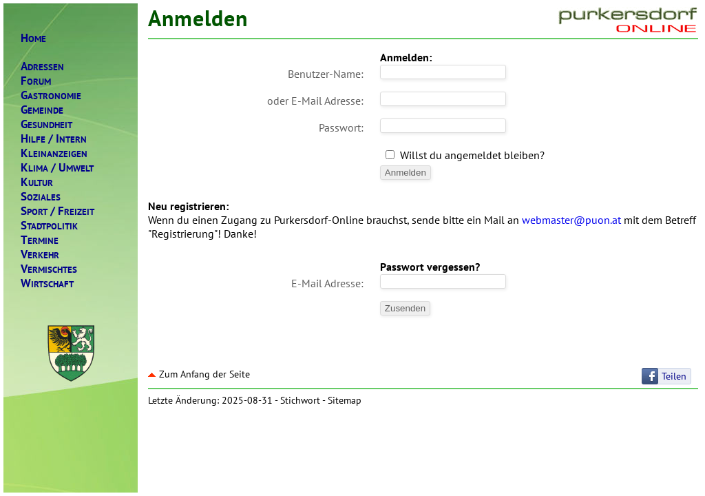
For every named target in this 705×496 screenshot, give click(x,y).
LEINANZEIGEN (54, 153)
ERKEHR (40, 254)
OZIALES (41, 196)
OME (33, 38)
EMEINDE (42, 110)
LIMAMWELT (57, 168)
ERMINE (40, 240)
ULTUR (37, 182)
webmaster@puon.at (571, 220)
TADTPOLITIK (49, 225)
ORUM (36, 81)
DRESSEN (42, 66)
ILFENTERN (54, 139)
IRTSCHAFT (47, 283)
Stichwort (300, 400)
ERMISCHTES (49, 269)
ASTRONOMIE (51, 95)
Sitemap (344, 400)
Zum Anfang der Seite (199, 374)
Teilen (674, 376)
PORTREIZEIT (57, 211)
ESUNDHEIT (46, 124)
